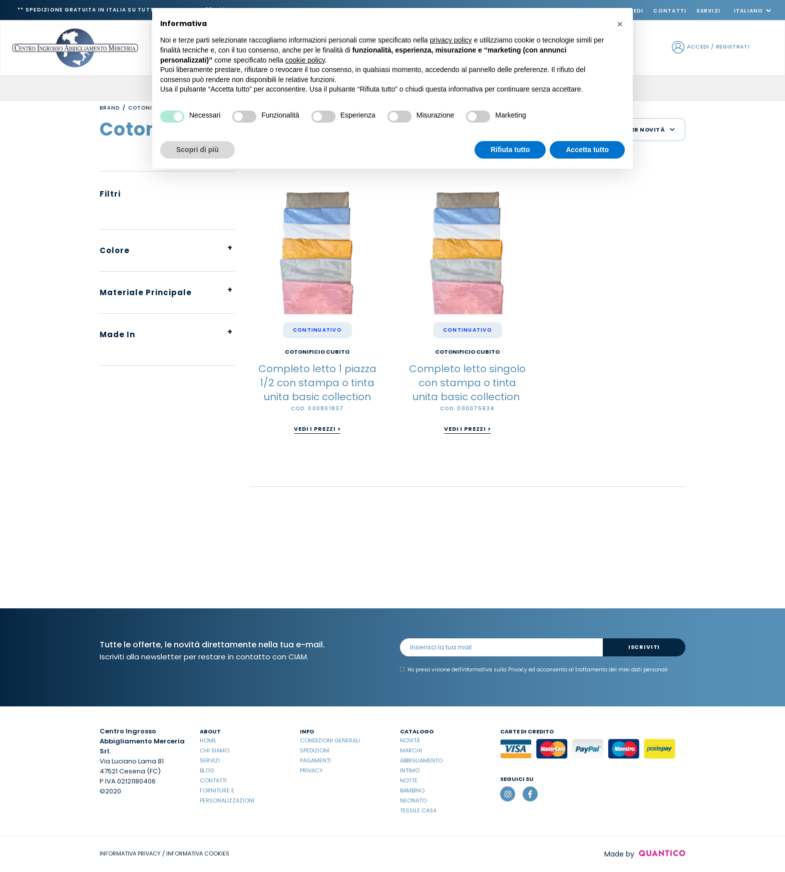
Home (208, 740)
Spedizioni (314, 750)
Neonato (413, 800)
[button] (620, 24)
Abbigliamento (421, 760)
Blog (207, 770)
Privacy (311, 770)
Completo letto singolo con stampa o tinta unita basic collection (467, 383)
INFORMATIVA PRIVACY (130, 853)
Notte (409, 780)
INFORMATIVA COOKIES (197, 853)
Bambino (412, 790)
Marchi (411, 750)
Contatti (669, 11)
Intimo (410, 770)
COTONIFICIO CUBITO (317, 352)
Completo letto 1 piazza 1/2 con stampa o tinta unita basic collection (317, 383)
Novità (410, 740)
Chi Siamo (214, 750)
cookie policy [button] (305, 60)
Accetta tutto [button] (587, 150)
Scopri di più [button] (197, 150)
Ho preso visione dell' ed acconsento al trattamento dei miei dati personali (534, 670)
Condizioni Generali (330, 740)
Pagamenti (315, 760)
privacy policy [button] (451, 40)
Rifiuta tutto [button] (510, 150)
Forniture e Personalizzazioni (227, 795)
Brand (110, 108)
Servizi (708, 11)
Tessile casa (418, 810)
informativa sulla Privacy (494, 669)
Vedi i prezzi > (317, 429)
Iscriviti (644, 647)
